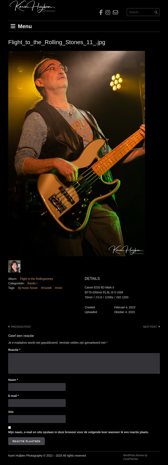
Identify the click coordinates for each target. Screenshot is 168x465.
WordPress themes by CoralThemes (135, 457)
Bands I (32, 283)
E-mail (13, 395)
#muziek (46, 287)
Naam (13, 379)
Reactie (14, 349)
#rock (58, 287)
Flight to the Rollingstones (36, 278)
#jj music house (28, 287)
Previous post (21, 326)
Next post (150, 326)
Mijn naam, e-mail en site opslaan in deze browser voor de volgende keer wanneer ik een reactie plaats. (78, 432)
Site (11, 411)
